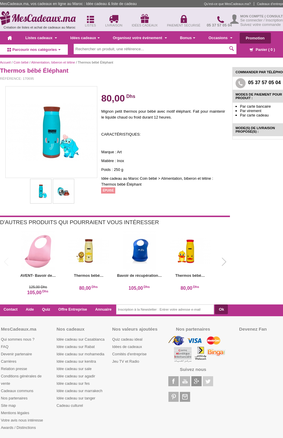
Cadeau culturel (70, 405)
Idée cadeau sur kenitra (76, 361)
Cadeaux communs (17, 391)
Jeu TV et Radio (125, 361)
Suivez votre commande (260, 24)
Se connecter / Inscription (261, 20)
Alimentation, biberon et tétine (53, 62)
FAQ (5, 346)
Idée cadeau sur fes (73, 383)
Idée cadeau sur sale (74, 369)
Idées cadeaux (85, 38)
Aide (30, 309)
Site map (8, 405)
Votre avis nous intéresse (22, 420)
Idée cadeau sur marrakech (80, 391)
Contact (11, 309)
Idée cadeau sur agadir (76, 376)
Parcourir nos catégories (33, 49)
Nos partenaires (14, 398)
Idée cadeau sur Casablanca (81, 339)
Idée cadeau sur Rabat (76, 346)
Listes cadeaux (41, 38)
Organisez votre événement (140, 38)
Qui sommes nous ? (17, 339)
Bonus (187, 38)
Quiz (46, 309)
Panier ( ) (262, 49)
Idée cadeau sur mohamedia (80, 354)
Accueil (5, 62)
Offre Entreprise (72, 309)
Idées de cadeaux (127, 346)
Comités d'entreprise (129, 354)
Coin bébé (21, 62)
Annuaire (103, 309)
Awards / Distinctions (18, 427)
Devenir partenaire (16, 354)
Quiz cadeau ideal (127, 339)
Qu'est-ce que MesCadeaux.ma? (227, 4)
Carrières (9, 361)
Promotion (255, 38)
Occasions (220, 38)
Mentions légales (15, 413)
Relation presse (14, 369)
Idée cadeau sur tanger (76, 398)
